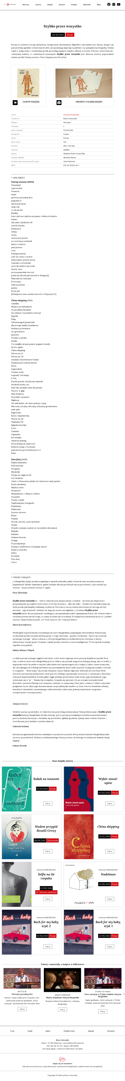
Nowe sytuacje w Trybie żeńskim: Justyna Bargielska (103, 996)
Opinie (48, 1032)
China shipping (108, 827)
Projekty (74, 5)
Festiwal (62, 5)
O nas (12, 1032)
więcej (22, 1010)
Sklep (99, 5)
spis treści (19, 178)
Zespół (30, 1032)
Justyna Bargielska (71, 115)
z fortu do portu (103, 992)
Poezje (70, 34)
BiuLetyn (26, 5)
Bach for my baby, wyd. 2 (46, 925)
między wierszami (62, 996)
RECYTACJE (22, 992)
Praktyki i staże (69, 1032)
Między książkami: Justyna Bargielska (62, 998)
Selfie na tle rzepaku (46, 877)
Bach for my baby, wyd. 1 (108, 925)
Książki (50, 5)
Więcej (47, 804)
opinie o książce (22, 578)
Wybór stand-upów (108, 782)
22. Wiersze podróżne (46, 893)
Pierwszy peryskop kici (22, 995)
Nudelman (108, 875)
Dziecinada (52, 841)
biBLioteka (87, 5)
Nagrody (91, 1032)
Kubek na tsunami (46, 780)
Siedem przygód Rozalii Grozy (46, 829)
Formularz (111, 1032)
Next (124, 995)
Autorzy (38, 5)
